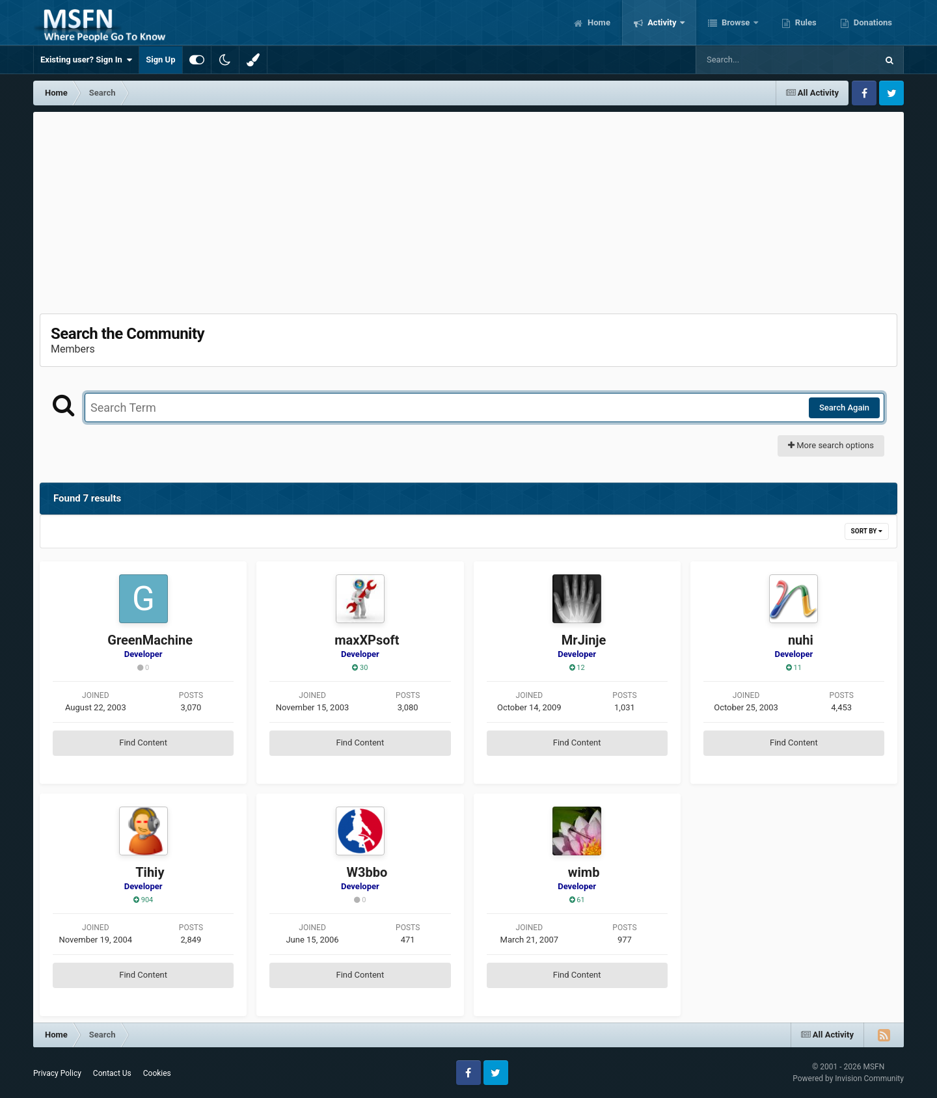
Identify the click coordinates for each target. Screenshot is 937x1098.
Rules (805, 22)
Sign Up (160, 59)
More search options (831, 445)
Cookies (157, 1073)
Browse (736, 22)
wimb (584, 872)
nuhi (800, 640)
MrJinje (584, 640)
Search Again (844, 407)
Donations (872, 22)
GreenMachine (150, 640)
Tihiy (149, 872)
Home (598, 22)
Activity (662, 22)
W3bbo (366, 872)
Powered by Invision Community (848, 1078)
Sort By (866, 531)
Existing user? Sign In (86, 60)
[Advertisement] (468, 209)
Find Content (143, 742)
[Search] (753, 60)
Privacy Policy (57, 1073)
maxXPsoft (366, 640)
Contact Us (112, 1073)
